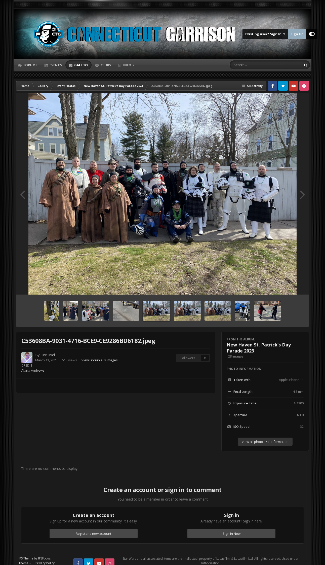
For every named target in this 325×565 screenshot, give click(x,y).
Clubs (105, 65)
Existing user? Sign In (265, 34)
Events (55, 65)
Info (127, 65)
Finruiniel (47, 354)
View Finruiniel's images (100, 360)
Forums (30, 65)
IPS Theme (26, 558)
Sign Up (297, 34)
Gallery (80, 65)
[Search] (252, 64)
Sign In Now (231, 533)
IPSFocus (44, 558)
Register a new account (93, 533)
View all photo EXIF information (265, 441)
